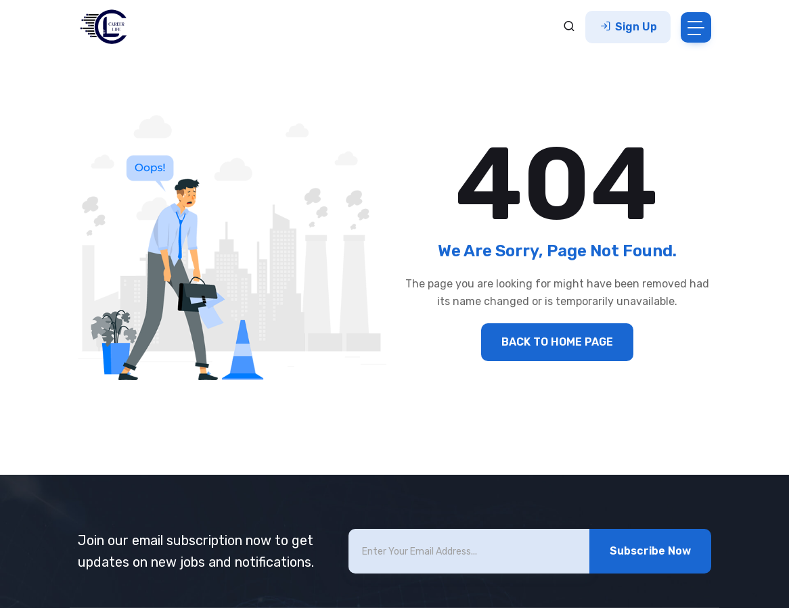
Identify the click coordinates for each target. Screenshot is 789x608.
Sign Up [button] (628, 26)
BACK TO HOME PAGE (557, 341)
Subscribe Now (650, 550)
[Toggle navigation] (696, 27)
